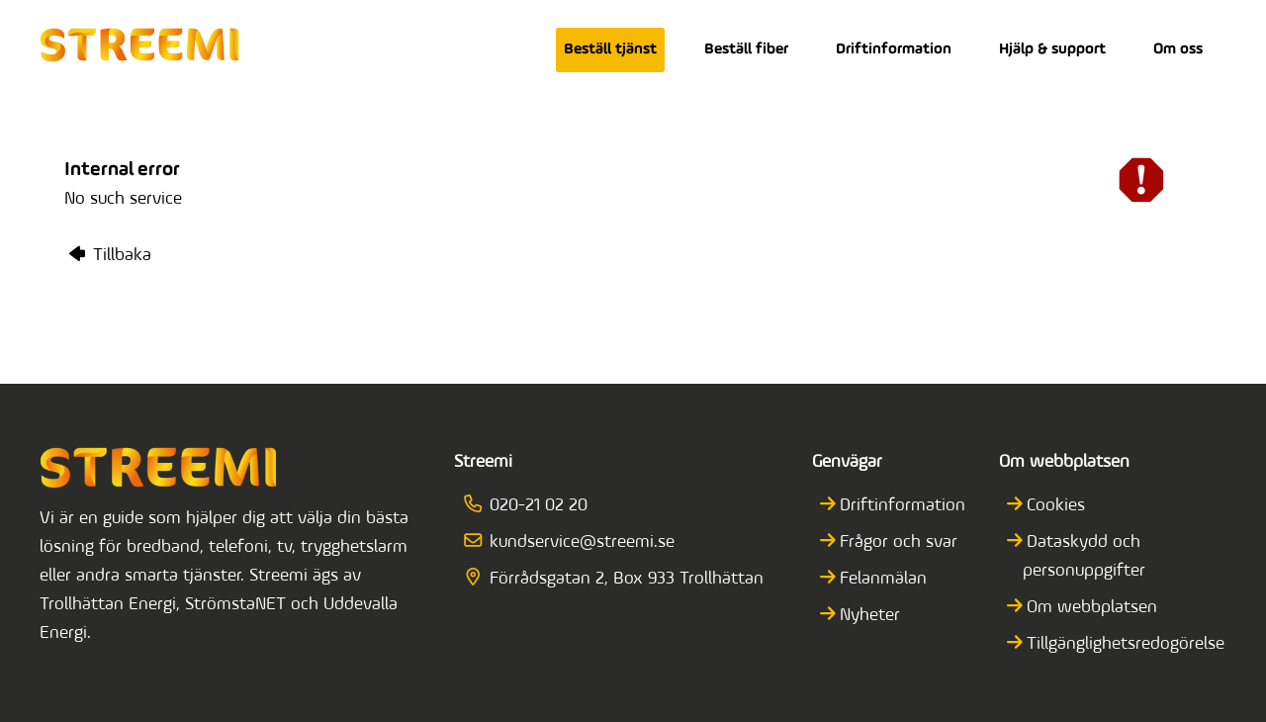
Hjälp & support (1052, 49)
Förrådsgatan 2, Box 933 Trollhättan (620, 579)
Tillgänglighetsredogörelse (1124, 644)
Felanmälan (882, 579)
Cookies (1054, 505)
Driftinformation (893, 49)
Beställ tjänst (610, 49)
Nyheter (868, 615)
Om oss (1178, 49)
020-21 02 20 (532, 505)
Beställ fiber (746, 49)
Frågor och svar (897, 542)
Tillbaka (110, 255)
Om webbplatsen (1090, 607)
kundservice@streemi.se (576, 542)
